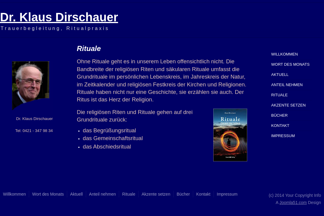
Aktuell (280, 74)
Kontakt (280, 125)
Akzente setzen (288, 105)
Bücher (279, 115)
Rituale (279, 95)
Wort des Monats (290, 64)
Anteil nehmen (287, 84)
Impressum (283, 136)
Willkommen (284, 54)
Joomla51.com (293, 202)
